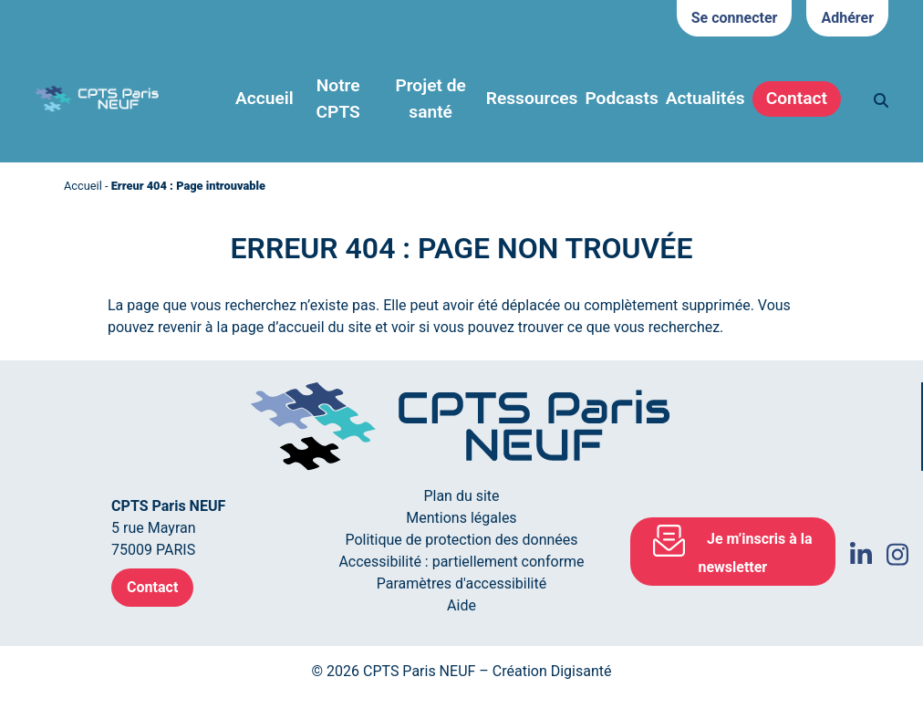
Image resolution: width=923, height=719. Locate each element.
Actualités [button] (705, 98)
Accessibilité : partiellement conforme (461, 561)
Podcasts (621, 98)
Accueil (264, 98)
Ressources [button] (532, 98)
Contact (796, 98)
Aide (461, 605)
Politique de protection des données (461, 539)
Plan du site (461, 496)
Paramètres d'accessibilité (461, 583)
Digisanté (581, 671)
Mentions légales (461, 517)
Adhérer (847, 17)
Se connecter (734, 17)
